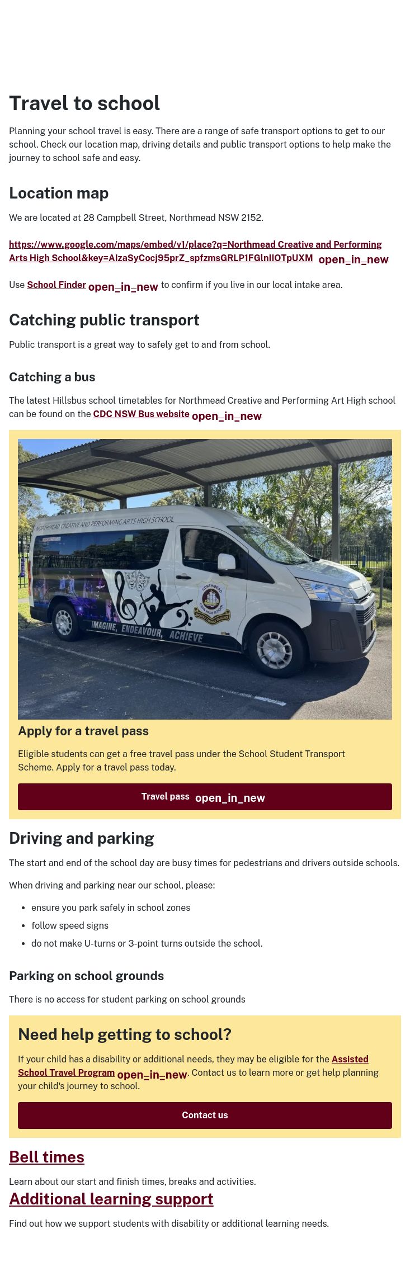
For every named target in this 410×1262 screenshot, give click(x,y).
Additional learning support (111, 1198)
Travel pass (204, 798)
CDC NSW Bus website (177, 414)
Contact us (205, 1115)
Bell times (46, 1156)
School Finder (92, 285)
